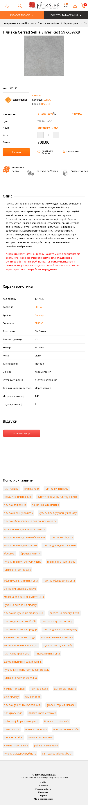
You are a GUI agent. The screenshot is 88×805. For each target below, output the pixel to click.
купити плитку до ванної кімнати (24, 537)
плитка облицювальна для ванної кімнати (30, 521)
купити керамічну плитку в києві (57, 496)
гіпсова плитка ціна (48, 653)
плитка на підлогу (62, 537)
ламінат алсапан (14, 688)
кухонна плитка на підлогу (20, 605)
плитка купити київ (56, 488)
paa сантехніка (13, 737)
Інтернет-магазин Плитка (19, 23)
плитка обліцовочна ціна (59, 580)
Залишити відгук (21, 433)
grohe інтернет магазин (61, 705)
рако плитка (11, 729)
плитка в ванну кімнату (18, 513)
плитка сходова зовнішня (57, 637)
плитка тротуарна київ (61, 561)
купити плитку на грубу (58, 645)
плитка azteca (39, 688)
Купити (16, 152)
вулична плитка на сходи (19, 637)
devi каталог (32, 697)
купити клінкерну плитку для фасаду (26, 669)
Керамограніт (71, 23)
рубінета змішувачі (46, 745)
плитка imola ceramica (42, 713)
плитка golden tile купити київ (22, 705)
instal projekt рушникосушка (21, 721)
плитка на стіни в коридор (20, 629)
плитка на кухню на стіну (57, 621)
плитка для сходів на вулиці (60, 629)
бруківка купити (30, 553)
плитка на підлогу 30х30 (65, 613)
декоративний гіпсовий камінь (23, 661)
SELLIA (47, 99)
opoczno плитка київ (66, 729)
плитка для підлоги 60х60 (20, 621)
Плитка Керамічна (48, 23)
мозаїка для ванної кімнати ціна (24, 596)
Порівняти (73, 151)
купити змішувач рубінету (20, 753)
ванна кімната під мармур (20, 588)
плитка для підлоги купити (59, 545)
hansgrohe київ (13, 713)
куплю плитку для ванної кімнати (24, 529)
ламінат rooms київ (16, 745)
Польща (46, 104)
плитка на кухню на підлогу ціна (24, 613)
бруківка (9, 553)
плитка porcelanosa (40, 737)
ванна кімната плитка (45, 505)
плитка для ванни (15, 505)
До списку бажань (47, 152)
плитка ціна (11, 488)
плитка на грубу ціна (17, 653)
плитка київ (31, 488)
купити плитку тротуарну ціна (22, 561)
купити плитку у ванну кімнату (58, 513)
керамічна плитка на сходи (20, 645)
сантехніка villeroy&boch (57, 753)
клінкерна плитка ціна (17, 569)
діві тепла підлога (65, 688)
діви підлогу (11, 697)
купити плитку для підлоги (20, 545)
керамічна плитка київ (18, 496)
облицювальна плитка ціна (21, 580)
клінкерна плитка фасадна (20, 678)
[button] (54, 114)
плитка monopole (36, 729)
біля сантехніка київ (56, 721)
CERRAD (36, 95)
